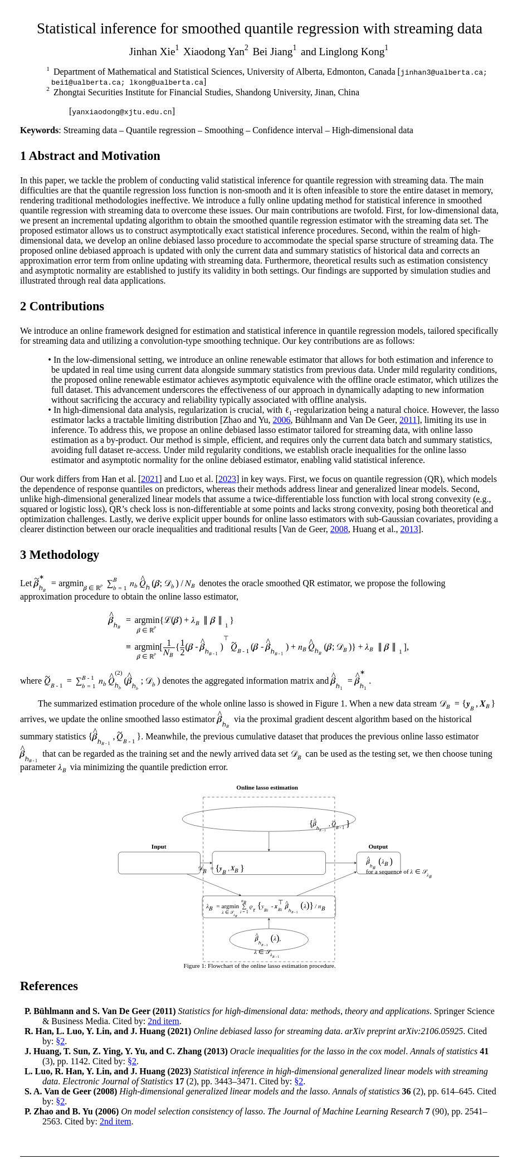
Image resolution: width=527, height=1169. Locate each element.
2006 (281, 420)
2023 (227, 479)
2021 (150, 479)
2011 (408, 420)
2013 (409, 529)
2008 (339, 529)
